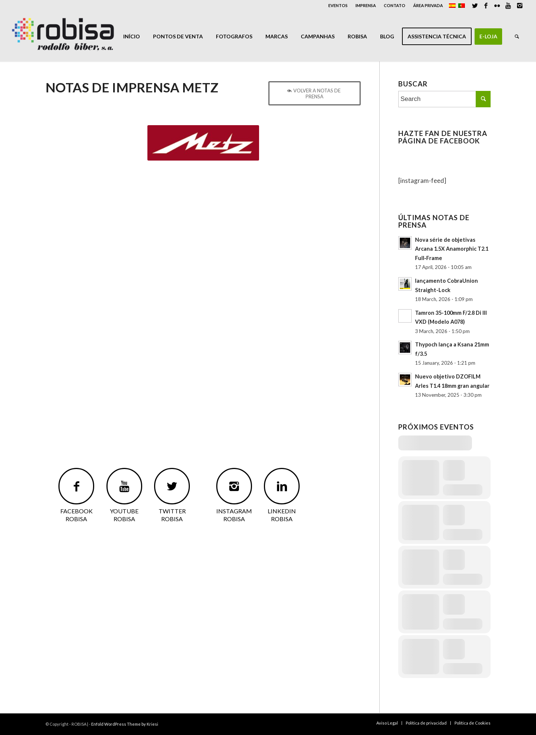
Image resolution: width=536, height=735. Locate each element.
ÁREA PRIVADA (428, 5)
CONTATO (394, 5)
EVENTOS (338, 5)
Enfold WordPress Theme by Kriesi (124, 724)
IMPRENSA (365, 5)
